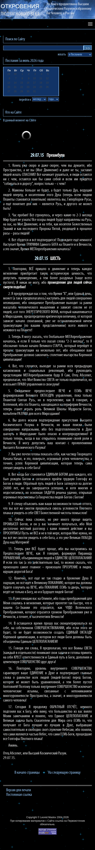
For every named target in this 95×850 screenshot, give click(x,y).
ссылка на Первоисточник (70, 820)
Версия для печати (18, 790)
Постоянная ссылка (19, 795)
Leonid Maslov (48, 817)
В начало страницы (27, 773)
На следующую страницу (64, 773)
